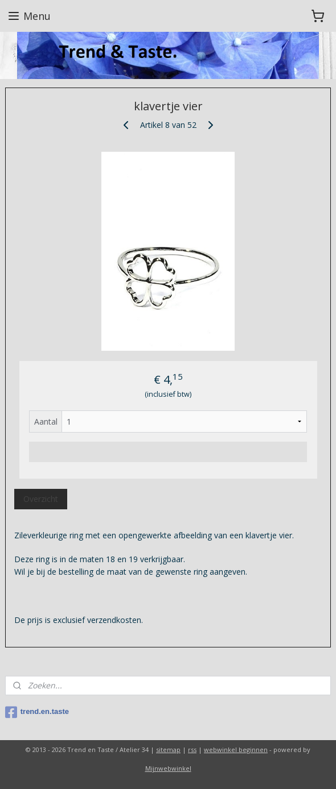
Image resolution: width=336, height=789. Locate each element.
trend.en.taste (37, 712)
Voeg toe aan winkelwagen (168, 451)
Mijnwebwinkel (168, 768)
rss (192, 749)
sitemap (168, 749)
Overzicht (40, 498)
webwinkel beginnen (236, 749)
